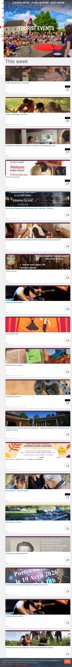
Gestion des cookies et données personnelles (14, 664)
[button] (39, 80)
